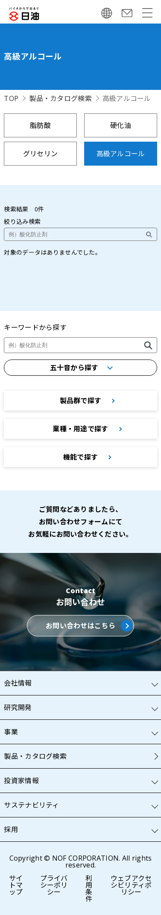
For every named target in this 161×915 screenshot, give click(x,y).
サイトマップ (16, 885)
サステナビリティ (31, 805)
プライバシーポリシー (54, 885)
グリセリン (40, 153)
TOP (11, 98)
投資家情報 (21, 780)
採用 (11, 829)
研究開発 (18, 707)
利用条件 (88, 888)
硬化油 (120, 125)
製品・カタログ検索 (60, 98)
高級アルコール (121, 153)
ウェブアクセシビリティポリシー (131, 885)
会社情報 (18, 683)
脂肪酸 (40, 125)
